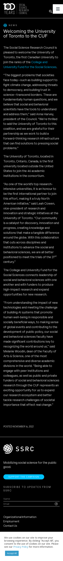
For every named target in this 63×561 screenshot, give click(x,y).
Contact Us (10, 525)
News (10, 25)
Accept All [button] (12, 553)
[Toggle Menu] (58, 9)
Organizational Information (19, 517)
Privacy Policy (20, 546)
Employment (11, 521)
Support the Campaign (23, 476)
